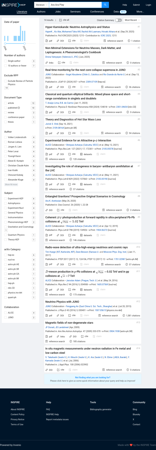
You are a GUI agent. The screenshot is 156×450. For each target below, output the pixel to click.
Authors (41, 11)
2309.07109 (92, 82)
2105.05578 (107, 149)
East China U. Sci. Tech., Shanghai (96, 306)
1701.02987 (120, 259)
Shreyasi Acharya (74, 145)
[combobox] (75, 5)
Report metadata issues (57, 419)
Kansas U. (94, 252)
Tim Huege (50, 252)
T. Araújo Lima (52, 103)
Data (116, 11)
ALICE (48, 145)
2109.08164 (58, 128)
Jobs (57, 11)
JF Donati (49, 327)
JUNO (48, 74)
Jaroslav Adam (73, 280)
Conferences (97, 11)
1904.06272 (102, 230)
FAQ (48, 409)
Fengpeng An (72, 306)
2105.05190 (102, 179)
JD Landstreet (62, 327)
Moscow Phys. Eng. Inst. (115, 252)
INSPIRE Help (52, 414)
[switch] (118, 20)
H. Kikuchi (73, 357)
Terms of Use (17, 424)
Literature (22, 11)
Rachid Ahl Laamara (91, 31)
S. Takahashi (51, 357)
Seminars (75, 11)
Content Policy (17, 414)
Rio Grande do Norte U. (114, 74)
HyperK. (49, 31)
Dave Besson (82, 252)
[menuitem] (125, 5)
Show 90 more (11, 184)
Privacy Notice (17, 419)
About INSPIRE (18, 409)
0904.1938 (115, 331)
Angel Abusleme (74, 74)
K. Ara (91, 357)
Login (148, 5)
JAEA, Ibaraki (120, 357)
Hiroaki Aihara (108, 31)
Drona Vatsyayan (53, 57)
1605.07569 (102, 284)
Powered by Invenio (10, 445)
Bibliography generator (100, 409)
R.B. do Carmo (66, 103)
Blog (135, 409)
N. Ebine (109, 357)
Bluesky (136, 414)
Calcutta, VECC (91, 145)
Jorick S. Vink (51, 124)
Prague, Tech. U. (89, 280)
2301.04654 (122, 107)
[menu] (133, 5)
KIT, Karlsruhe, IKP (65, 252)
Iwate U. (62, 357)
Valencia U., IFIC (70, 57)
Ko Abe (57, 31)
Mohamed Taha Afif (71, 31)
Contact (136, 424)
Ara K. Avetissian (53, 201)
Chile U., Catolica (91, 74)
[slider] (5, 43)
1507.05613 (100, 310)
